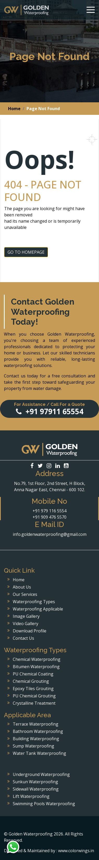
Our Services (25, 594)
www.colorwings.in (76, 850)
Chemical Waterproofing (36, 659)
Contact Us (23, 638)
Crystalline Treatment (34, 703)
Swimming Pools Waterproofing (44, 803)
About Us (22, 587)
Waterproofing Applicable (38, 609)
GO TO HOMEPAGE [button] (26, 252)
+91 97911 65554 (49, 409)
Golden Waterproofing (26, 10)
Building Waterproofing (36, 739)
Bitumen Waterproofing (36, 666)
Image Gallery (26, 616)
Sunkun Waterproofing (35, 782)
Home (14, 108)
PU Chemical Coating (33, 674)
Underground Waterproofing (41, 774)
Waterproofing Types (34, 601)
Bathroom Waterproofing (38, 731)
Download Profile (29, 631)
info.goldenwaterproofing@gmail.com (49, 534)
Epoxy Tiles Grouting (33, 688)
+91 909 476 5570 (49, 517)
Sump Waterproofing (33, 746)
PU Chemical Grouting (34, 696)
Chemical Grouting (31, 681)
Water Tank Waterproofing (39, 753)
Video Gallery (25, 623)
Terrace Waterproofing (35, 724)
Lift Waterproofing (31, 796)
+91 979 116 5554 (49, 511)
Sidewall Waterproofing (36, 789)
